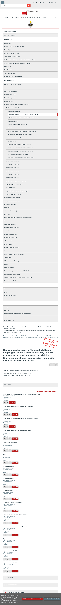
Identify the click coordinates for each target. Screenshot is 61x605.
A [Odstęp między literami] (43, 2)
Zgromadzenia (8, 257)
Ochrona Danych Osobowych (11, 227)
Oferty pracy (7, 214)
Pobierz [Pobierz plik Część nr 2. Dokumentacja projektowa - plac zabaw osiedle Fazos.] (12, 426)
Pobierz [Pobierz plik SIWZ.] (15, 462)
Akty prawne (7, 87)
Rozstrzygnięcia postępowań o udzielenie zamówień (20, 147)
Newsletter (7, 299)
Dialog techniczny (12, 141)
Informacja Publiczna (9, 241)
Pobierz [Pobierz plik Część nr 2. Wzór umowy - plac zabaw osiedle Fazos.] (15, 438)
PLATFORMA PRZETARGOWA (14, 184)
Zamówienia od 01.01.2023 (12, 171)
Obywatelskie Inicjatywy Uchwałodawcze (14, 254)
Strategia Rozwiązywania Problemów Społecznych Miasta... (19, 277)
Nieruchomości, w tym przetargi (12, 197)
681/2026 (6, 307)
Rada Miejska (7, 43)
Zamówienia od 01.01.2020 (12, 161)
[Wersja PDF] (51, 365)
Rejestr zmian (7, 289)
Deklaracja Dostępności (10, 295)
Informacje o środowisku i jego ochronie (14, 261)
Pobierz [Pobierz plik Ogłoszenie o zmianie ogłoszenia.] (15, 547)
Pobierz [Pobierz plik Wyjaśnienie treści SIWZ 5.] (15, 559)
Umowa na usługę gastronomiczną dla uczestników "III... (18, 313)
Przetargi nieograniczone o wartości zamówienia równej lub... (24, 117)
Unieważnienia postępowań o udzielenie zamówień (20, 151)
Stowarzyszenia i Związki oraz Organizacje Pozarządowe (18, 63)
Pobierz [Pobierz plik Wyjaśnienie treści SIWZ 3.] (15, 498)
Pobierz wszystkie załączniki (47, 391)
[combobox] (14, 5)
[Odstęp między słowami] (39, 2)
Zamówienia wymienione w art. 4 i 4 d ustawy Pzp (20, 134)
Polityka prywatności (52, 599)
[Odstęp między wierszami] (36, 2)
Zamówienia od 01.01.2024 (12, 174)
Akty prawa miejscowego (10, 91)
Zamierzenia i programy (10, 224)
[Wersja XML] (53, 365)
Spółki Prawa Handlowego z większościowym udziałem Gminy (19, 59)
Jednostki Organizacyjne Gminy (12, 53)
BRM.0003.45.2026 (9, 320)
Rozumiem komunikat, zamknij (32, 599)
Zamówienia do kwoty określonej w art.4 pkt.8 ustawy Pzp (22, 131)
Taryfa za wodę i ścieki (9, 73)
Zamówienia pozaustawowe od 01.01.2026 (16, 181)
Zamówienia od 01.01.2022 (12, 167)
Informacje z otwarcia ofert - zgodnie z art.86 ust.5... (20, 144)
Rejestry (6, 292)
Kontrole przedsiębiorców (10, 234)
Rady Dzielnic (7, 66)
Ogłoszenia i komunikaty (10, 204)
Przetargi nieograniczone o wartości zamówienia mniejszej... (24, 114)
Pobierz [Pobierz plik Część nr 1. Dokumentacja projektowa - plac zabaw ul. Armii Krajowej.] (12, 402)
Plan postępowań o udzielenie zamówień (18, 154)
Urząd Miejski (7, 49)
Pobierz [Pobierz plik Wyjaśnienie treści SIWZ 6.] (15, 571)
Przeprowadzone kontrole (10, 237)
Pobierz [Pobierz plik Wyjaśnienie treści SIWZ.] (15, 474)
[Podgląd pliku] (10, 414)
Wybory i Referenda (9, 267)
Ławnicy (6, 264)
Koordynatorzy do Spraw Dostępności (13, 76)
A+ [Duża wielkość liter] (49, 2)
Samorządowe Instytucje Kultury (12, 56)
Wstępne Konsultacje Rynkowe (13, 194)
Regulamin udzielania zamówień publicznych (17, 191)
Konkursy (10, 127)
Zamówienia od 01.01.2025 (12, 177)
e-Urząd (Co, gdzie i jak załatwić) (12, 84)
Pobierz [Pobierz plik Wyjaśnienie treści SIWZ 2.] (15, 486)
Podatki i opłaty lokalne (10, 97)
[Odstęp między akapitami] (33, 2)
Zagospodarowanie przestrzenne (12, 201)
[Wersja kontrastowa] (55, 2)
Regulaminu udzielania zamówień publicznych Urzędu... (21, 157)
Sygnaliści (6, 231)
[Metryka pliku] (4, 402)
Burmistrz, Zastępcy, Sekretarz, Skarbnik (14, 46)
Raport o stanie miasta (9, 94)
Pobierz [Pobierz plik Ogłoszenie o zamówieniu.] (15, 450)
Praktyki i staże (8, 221)
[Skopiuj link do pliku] (7, 402)
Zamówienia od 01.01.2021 (12, 164)
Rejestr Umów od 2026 (10, 281)
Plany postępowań (10, 187)
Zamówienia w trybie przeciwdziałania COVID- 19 (16, 271)
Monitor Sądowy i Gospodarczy (12, 274)
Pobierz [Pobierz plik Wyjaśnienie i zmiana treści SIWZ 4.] (15, 510)
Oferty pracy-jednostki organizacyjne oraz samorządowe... (18, 217)
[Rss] (2, 2)
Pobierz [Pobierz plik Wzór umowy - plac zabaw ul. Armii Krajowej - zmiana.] (15, 535)
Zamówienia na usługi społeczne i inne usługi (19, 137)
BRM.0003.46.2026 (9, 317)
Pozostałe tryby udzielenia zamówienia (17, 124)
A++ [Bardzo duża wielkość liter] (52, 2)
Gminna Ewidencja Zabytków (11, 247)
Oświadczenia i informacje (10, 211)
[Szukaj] (28, 5)
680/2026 (6, 310)
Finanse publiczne (8, 101)
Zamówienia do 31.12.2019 (12, 107)
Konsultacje (7, 207)
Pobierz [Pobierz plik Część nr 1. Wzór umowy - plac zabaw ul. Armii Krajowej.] (15, 414)
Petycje (6, 251)
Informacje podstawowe (10, 35)
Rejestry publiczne (8, 244)
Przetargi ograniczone (13, 121)
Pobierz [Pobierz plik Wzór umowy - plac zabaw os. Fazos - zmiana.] (15, 522)
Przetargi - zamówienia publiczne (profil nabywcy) (16, 104)
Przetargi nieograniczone (14, 111)
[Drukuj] (57, 365)
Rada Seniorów (8, 69)
